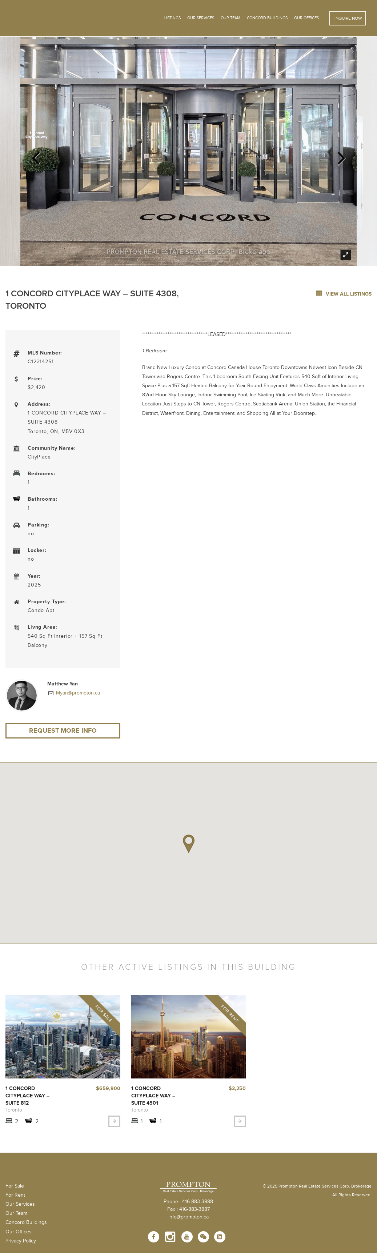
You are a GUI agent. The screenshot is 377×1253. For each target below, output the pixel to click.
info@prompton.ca (188, 1217)
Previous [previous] (35, 156)
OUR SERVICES (200, 18)
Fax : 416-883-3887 (188, 1209)
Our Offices (306, 18)
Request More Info (63, 730)
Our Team (230, 18)
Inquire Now (347, 18)
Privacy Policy (20, 1241)
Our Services (20, 1204)
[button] (188, 843)
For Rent (15, 1195)
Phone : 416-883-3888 (188, 1202)
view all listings (344, 294)
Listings (172, 18)
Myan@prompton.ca (77, 693)
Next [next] (341, 156)
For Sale (14, 1186)
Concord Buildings (267, 18)
